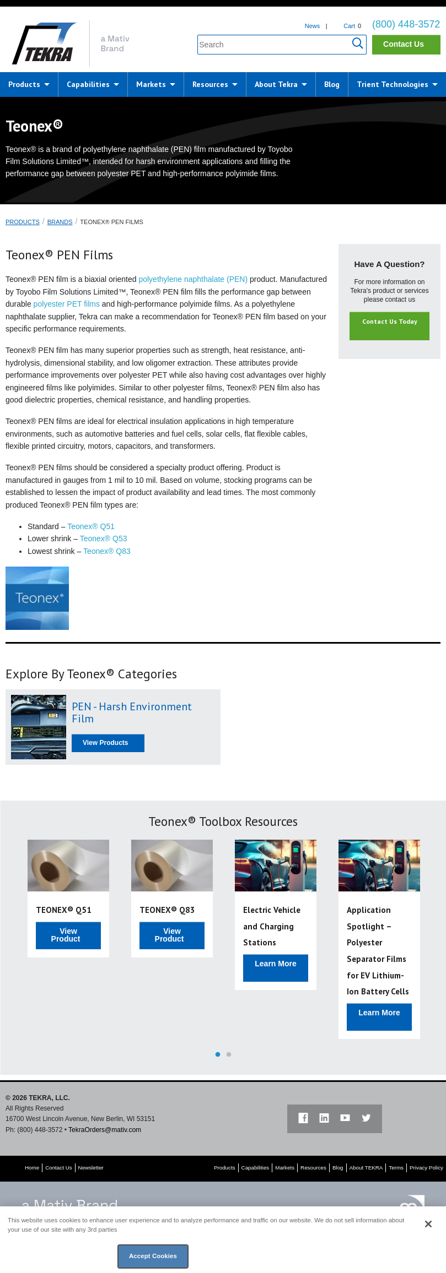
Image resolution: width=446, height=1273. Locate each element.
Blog (332, 84)
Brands (60, 222)
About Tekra (276, 84)
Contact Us (403, 44)
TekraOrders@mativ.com (104, 1130)
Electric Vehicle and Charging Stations (271, 926)
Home (32, 1168)
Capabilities (88, 84)
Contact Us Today (389, 321)
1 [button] (218, 1055)
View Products (105, 743)
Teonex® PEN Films (111, 222)
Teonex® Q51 (91, 526)
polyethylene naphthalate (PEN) (193, 279)
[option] (68, 899)
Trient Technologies (392, 84)
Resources (210, 84)
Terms (396, 1168)
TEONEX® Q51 (64, 910)
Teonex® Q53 (103, 538)
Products (24, 84)
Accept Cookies (153, 1256)
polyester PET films (67, 304)
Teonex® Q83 (107, 551)
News (312, 26)
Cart (349, 26)
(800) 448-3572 (406, 24)
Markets (151, 84)
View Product (65, 935)
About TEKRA (366, 1168)
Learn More (275, 963)
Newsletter (91, 1168)
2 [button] (229, 1055)
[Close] (428, 1224)
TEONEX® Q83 (167, 910)
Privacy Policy (426, 1168)
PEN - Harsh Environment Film (132, 712)
